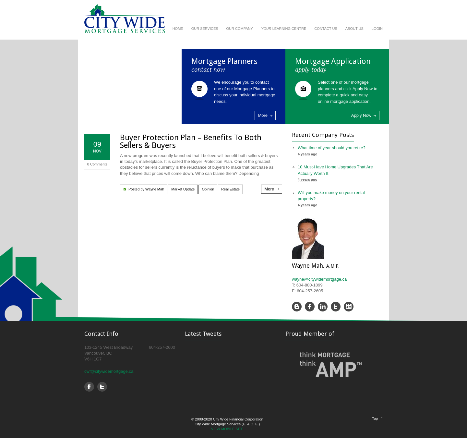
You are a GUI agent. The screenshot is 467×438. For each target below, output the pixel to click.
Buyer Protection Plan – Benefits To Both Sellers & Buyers (190, 141)
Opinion (208, 189)
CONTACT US (325, 28)
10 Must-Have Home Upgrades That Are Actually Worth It (335, 170)
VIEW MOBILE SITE (227, 429)
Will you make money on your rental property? (331, 195)
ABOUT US (354, 28)
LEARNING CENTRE (283, 28)
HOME (178, 28)
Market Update (183, 189)
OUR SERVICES (204, 28)
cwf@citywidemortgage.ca (108, 371)
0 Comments (97, 164)
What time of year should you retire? (331, 147)
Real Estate (230, 189)
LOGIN (377, 28)
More (263, 115)
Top (375, 418)
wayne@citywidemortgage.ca (319, 279)
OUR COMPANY (239, 28)
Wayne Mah (154, 189)
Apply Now (361, 115)
